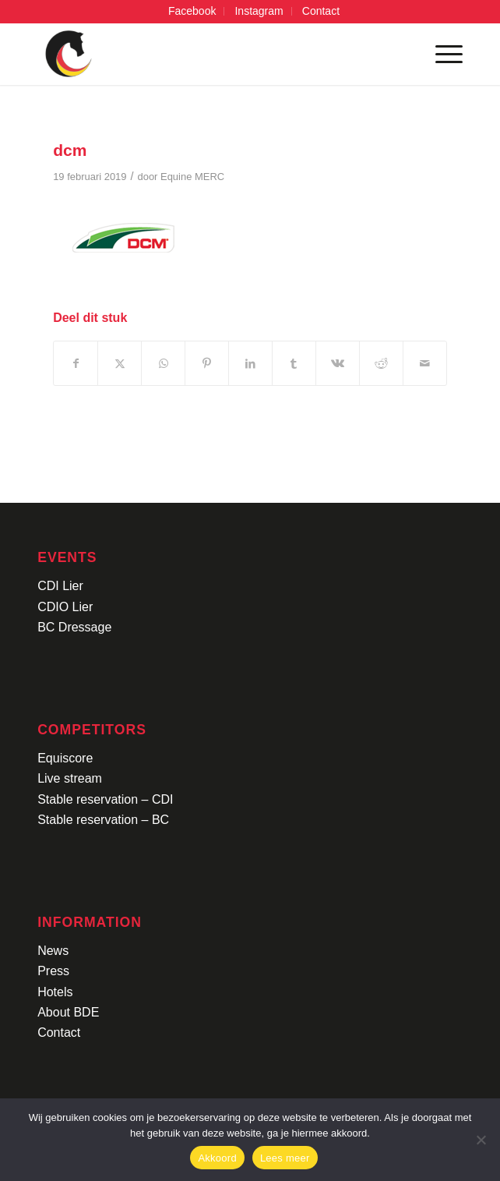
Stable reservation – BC (103, 819)
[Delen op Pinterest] (206, 363)
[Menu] (441, 54)
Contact (58, 1032)
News (53, 950)
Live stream (69, 778)
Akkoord (217, 1158)
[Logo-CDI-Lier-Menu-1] (207, 54)
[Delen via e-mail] (424, 363)
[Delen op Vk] (337, 363)
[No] (480, 1139)
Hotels (54, 992)
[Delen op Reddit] (381, 363)
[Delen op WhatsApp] (163, 363)
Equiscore (65, 758)
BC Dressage (74, 627)
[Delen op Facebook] (75, 363)
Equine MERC (192, 176)
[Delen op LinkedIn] (250, 363)
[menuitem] (192, 11)
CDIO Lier (65, 606)
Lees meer (285, 1158)
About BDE (68, 1012)
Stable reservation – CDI (105, 799)
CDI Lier (60, 585)
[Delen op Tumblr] (294, 363)
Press (53, 971)
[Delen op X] (119, 363)
